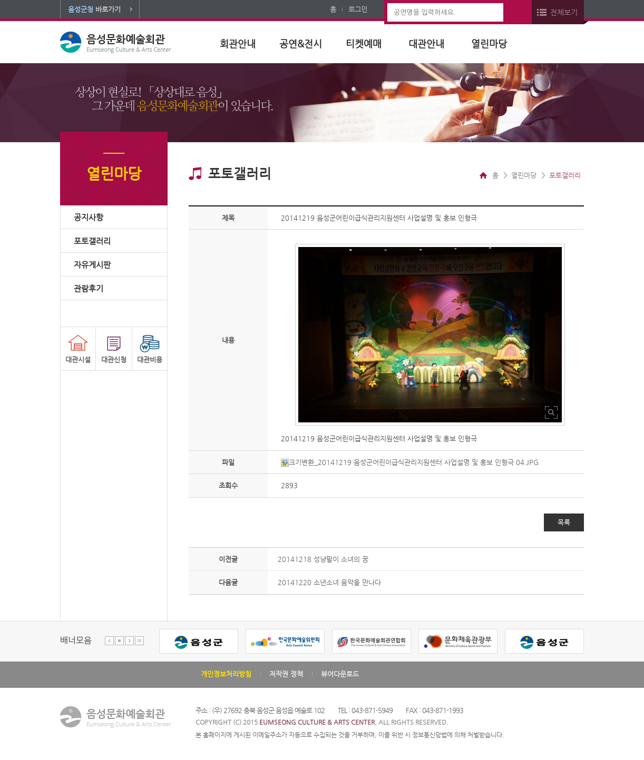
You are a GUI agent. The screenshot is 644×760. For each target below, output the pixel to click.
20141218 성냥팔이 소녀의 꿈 (323, 559)
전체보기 (564, 12)
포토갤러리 (92, 240)
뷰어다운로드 (340, 674)
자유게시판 (92, 264)
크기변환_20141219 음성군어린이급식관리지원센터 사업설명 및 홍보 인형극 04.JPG (410, 462)
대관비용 (149, 359)
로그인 (357, 9)
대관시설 (78, 359)
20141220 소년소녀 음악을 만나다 (329, 582)
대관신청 (113, 359)
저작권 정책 (286, 674)
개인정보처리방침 (226, 674)
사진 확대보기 (551, 412)
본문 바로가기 (0, 0)
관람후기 (88, 288)
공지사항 (88, 217)
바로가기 (94, 9)
